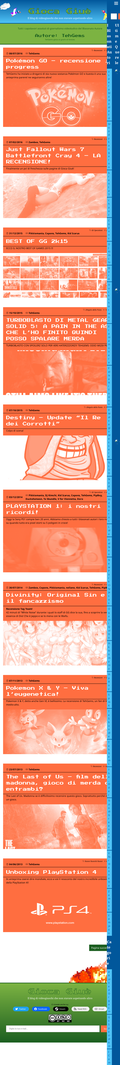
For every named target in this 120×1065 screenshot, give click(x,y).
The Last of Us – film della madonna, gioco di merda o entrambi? (53, 804)
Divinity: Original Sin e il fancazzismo (58, 616)
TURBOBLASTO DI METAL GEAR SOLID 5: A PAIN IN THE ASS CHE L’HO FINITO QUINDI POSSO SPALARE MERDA (53, 338)
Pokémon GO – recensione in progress (58, 65)
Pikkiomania (36, 237)
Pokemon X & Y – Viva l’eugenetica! (53, 710)
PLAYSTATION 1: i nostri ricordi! (43, 526)
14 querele (109, 314)
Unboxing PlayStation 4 (58, 894)
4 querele (110, 601)
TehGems (34, 53)
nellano (70, 604)
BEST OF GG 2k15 (41, 245)
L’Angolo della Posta (93, 314)
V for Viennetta (67, 514)
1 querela (110, 50)
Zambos (33, 143)
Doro (80, 514)
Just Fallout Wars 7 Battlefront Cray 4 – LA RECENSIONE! (53, 158)
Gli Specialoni (97, 234)
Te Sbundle (49, 514)
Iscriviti (107, 1051)
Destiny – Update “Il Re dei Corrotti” (53, 435)
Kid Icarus (73, 237)
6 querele (110, 883)
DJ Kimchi (51, 511)
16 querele (109, 786)
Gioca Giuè (60, 11)
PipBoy (97, 511)
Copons (49, 237)
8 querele (110, 508)
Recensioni (98, 50)
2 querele (110, 234)
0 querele (110, 140)
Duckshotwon (34, 514)
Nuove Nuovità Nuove (94, 883)
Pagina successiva (101, 970)
